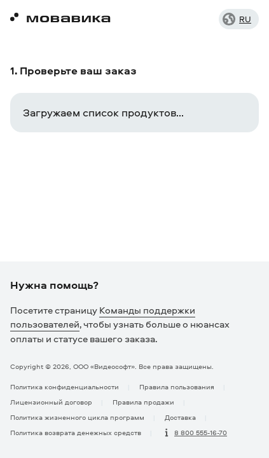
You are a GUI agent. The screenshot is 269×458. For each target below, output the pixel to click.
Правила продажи (143, 401)
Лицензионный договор (51, 401)
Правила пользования (176, 386)
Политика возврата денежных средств (75, 432)
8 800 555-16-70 (200, 432)
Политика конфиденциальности (64, 386)
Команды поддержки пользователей (102, 317)
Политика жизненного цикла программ (77, 417)
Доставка (180, 417)
